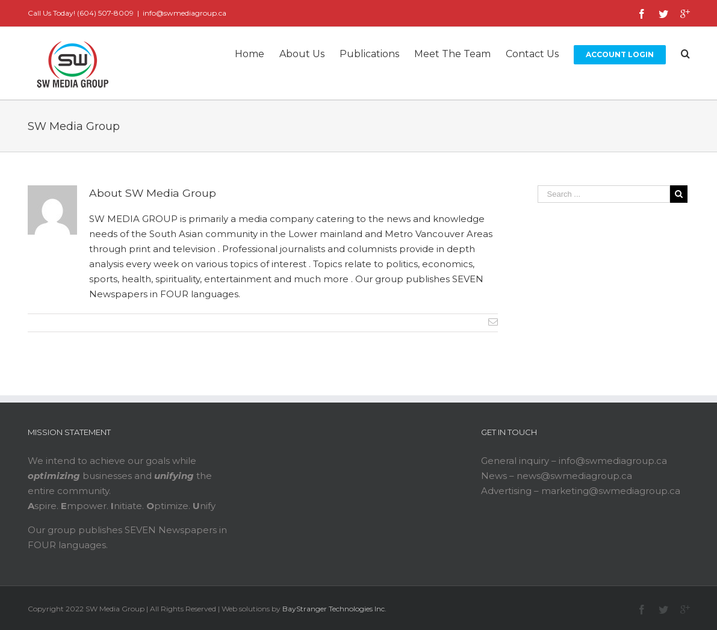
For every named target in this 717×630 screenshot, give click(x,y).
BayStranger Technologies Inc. (334, 608)
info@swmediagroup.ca (184, 12)
